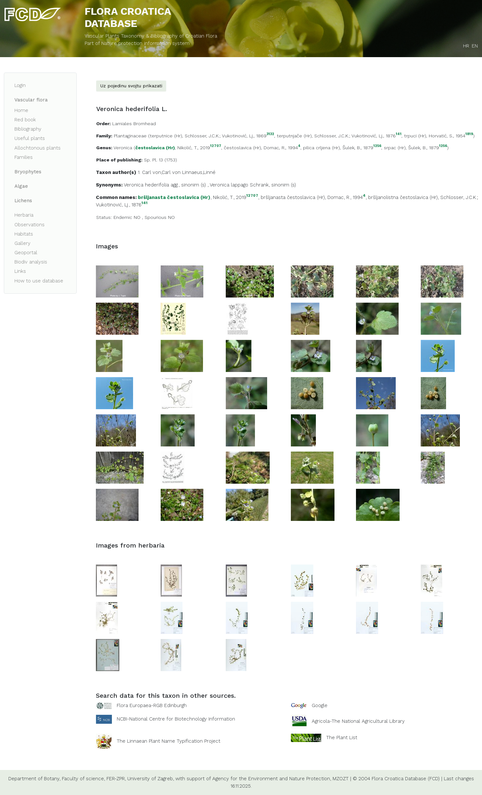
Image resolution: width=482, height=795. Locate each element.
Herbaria (23, 215)
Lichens (23, 200)
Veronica (123, 147)
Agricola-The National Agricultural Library (358, 721)
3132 (270, 134)
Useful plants (29, 138)
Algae (21, 186)
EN (475, 46)
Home (21, 110)
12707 (215, 146)
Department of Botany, (34, 779)
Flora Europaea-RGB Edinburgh (152, 705)
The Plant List (341, 737)
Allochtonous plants (37, 148)
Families (23, 157)
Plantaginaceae (130, 135)
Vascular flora (31, 100)
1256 (377, 146)
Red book (25, 120)
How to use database (38, 281)
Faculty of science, (83, 779)
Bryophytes (27, 172)
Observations (29, 225)
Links (20, 271)
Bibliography (27, 129)
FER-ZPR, (116, 779)
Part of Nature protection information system (137, 43)
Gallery (22, 243)
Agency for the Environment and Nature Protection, (271, 779)
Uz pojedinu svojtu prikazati (131, 85)
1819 (469, 134)
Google (319, 705)
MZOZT (341, 779)
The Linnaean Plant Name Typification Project (168, 741)
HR (466, 46)
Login (20, 85)
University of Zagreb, (150, 779)
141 (399, 134)
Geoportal (25, 252)
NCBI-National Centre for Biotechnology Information (176, 719)
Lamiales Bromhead (134, 123)
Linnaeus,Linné (199, 172)
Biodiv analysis (30, 262)
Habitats (23, 234)
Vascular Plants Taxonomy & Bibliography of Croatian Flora (151, 36)
